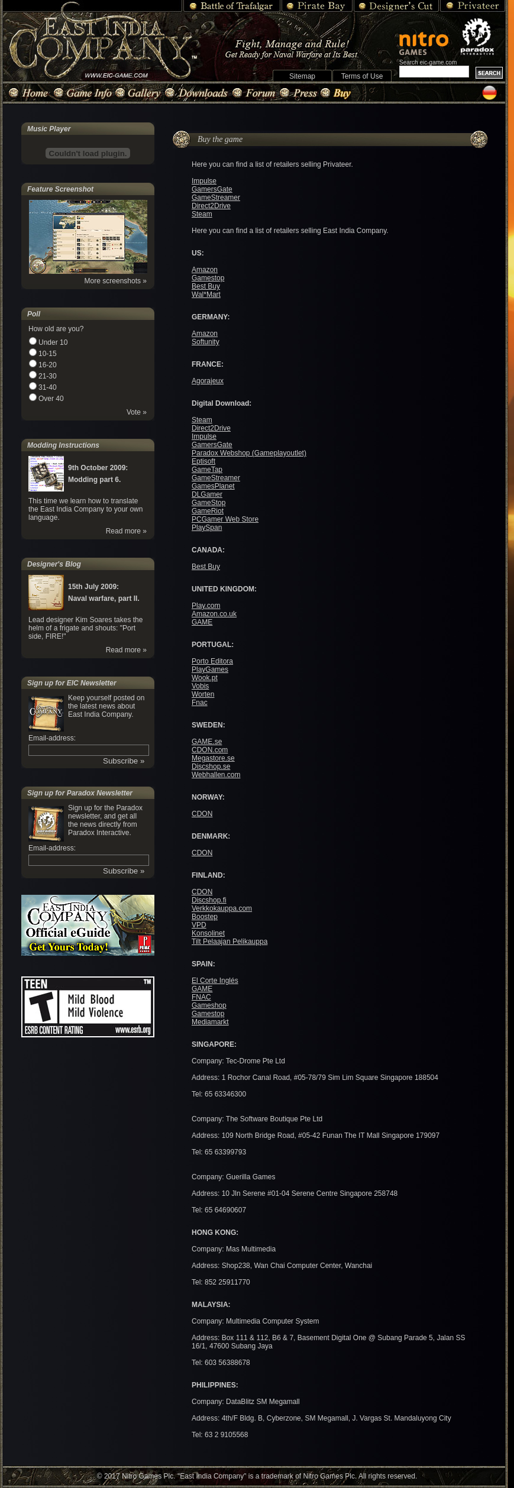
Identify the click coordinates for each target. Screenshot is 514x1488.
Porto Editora (212, 661)
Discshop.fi (209, 900)
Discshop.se (211, 766)
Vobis (200, 686)
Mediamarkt (210, 1022)
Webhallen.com (216, 775)
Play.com (206, 605)
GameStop (208, 503)
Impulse (204, 181)
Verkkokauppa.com (222, 908)
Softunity (205, 342)
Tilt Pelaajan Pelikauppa (229, 941)
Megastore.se (213, 758)
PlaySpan (207, 527)
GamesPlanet (213, 486)
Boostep (205, 917)
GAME (202, 622)
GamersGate (212, 189)
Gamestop (208, 278)
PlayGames (210, 669)
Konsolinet (208, 933)
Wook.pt (205, 678)
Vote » (137, 412)
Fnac (200, 702)
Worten (203, 694)
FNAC (201, 997)
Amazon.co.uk (214, 614)
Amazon (205, 270)
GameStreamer (216, 197)
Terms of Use (362, 76)
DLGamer (207, 494)
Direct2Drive (211, 206)
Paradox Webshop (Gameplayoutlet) (249, 453)
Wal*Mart (206, 294)
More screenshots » (116, 281)
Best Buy (206, 286)
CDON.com (210, 750)
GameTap (207, 469)
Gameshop (209, 1005)
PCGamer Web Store (225, 519)
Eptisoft (203, 461)
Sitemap (302, 76)
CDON (202, 814)
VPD (199, 925)
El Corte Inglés (215, 980)
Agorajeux (208, 381)
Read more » (126, 531)
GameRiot (208, 511)
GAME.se (207, 741)
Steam (202, 214)
